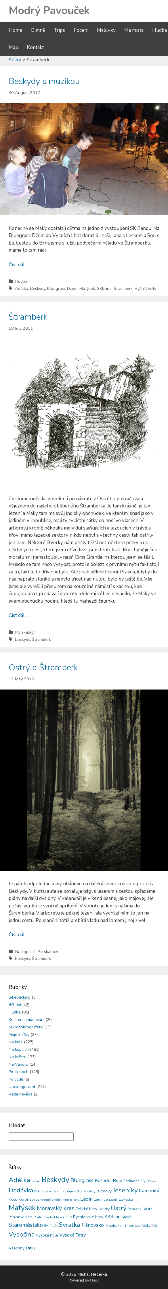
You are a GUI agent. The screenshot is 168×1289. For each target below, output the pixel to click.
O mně (38, 30)
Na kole (16, 1042)
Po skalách (25, 632)
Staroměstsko (26, 1225)
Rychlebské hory (88, 1217)
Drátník (58, 1191)
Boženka (103, 1180)
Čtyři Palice (148, 1181)
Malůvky (106, 30)
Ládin (86, 1199)
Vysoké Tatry (72, 1235)
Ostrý (118, 1208)
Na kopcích (25, 951)
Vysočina (22, 1234)
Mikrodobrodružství (26, 1027)
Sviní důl (51, 1225)
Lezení (113, 1200)
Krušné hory (71, 1200)
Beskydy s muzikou (44, 81)
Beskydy (37, 288)
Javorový (104, 1191)
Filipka (70, 1191)
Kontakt (35, 47)
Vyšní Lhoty (145, 288)
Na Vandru (18, 1064)
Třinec (128, 1225)
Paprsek (134, 1209)
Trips (59, 30)
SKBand (104, 288)
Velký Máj (149, 1225)
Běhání (15, 1004)
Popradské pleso (21, 1217)
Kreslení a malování (26, 1019)
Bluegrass (81, 1180)
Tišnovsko (92, 1225)
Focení (81, 30)
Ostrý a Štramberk (43, 667)
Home (15, 30)
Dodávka (21, 1190)
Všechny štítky (22, 1248)
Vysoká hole (47, 1235)
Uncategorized (22, 1086)
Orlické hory (86, 1209)
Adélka (21, 288)
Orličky (104, 1208)
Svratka (69, 1224)
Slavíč (126, 1217)
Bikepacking (19, 997)
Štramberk (123, 288)
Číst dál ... (18, 264)
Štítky (15, 59)
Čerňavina (131, 1180)
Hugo (95, 1280)
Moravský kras (56, 1208)
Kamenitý (149, 1191)
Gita (79, 1191)
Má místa (134, 30)
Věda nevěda (21, 1094)
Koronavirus (29, 1199)
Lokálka (126, 1199)
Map (13, 47)
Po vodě (16, 1079)
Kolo (13, 1199)
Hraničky (89, 1192)
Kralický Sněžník (51, 1200)
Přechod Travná (54, 1217)
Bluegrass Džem (62, 288)
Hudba (159, 30)
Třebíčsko (113, 1225)
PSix (68, 1217)
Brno (117, 1180)
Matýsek (87, 288)
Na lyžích (17, 1057)
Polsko (147, 1209)
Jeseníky (125, 1190)
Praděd (38, 1217)
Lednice (101, 1199)
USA (138, 1226)
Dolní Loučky (42, 1192)
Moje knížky (19, 1034)
